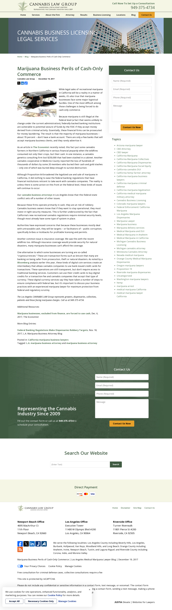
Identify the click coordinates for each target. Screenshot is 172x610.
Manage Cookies (73, 566)
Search (116, 464)
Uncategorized (124, 275)
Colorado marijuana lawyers (131, 203)
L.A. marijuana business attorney (43, 343)
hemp (120, 282)
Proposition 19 (124, 269)
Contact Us (146, 15)
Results (83, 15)
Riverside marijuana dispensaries (134, 272)
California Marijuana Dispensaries (134, 162)
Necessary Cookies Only (41, 601)
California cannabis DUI (129, 169)
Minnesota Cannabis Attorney (132, 251)
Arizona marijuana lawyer (130, 145)
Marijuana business (127, 224)
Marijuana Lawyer (126, 220)
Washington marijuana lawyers (132, 279)
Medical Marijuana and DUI (130, 231)
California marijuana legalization (133, 190)
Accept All (14, 601)
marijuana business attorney (81, 343)
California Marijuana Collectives (133, 159)
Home (23, 15)
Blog (133, 15)
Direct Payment (86, 487)
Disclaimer (125, 508)
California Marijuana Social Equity (134, 166)
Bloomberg (23, 262)
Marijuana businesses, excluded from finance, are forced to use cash (53, 313)
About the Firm (53, 15)
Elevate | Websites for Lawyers (134, 602)
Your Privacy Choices (31, 566)
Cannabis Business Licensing (131, 200)
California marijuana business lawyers (48, 339)
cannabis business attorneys (37, 194)
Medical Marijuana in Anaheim (132, 234)
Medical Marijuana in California (132, 238)
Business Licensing (101, 15)
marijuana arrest (125, 286)
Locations (120, 15)
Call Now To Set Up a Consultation (133, 3)
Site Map (137, 508)
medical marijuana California (131, 289)
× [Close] (89, 589)
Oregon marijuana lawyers (130, 265)
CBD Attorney (124, 148)
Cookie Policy (55, 566)
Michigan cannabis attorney (131, 248)
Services (36, 15)
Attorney (70, 15)
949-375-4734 (143, 7)
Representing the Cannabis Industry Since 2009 (46, 411)
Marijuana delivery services (130, 227)
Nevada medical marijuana (130, 255)
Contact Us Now (132, 127)
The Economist (41, 147)
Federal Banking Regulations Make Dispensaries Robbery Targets (52, 330)
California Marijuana (127, 155)
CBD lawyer (122, 152)
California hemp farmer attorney (133, 172)
